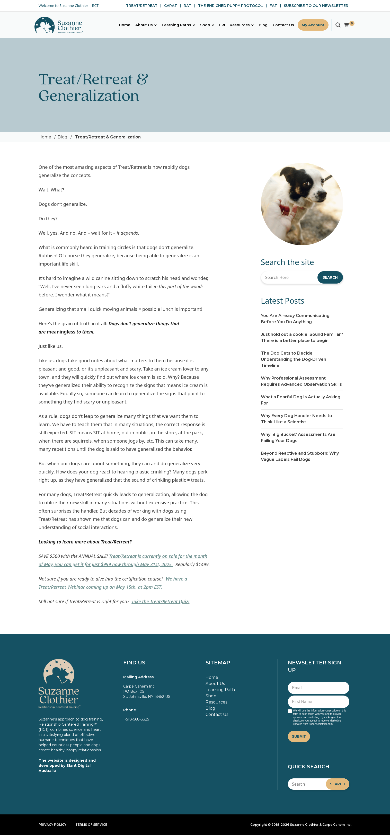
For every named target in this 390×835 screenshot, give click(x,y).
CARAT (170, 5)
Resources (216, 702)
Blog (62, 137)
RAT (187, 5)
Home (45, 137)
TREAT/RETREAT (141, 5)
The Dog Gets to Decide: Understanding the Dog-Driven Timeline (293, 359)
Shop (211, 695)
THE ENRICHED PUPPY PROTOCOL (230, 5)
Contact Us (217, 714)
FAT (273, 5)
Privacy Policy (52, 825)
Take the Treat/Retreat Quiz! (160, 601)
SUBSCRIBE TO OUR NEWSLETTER (316, 5)
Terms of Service (91, 825)
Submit (299, 736)
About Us (215, 683)
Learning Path (220, 689)
